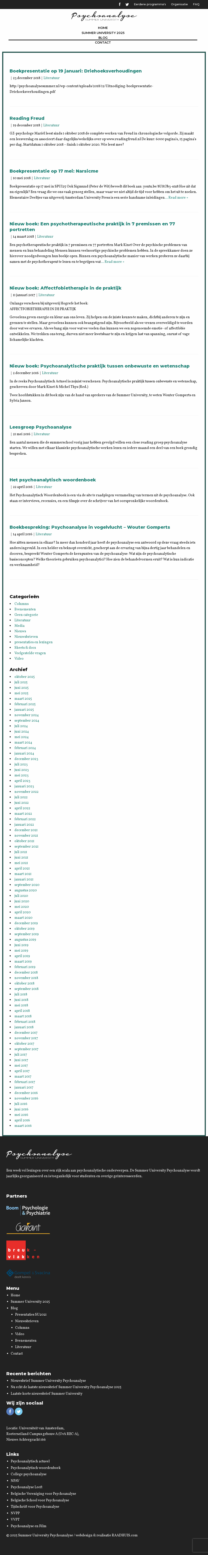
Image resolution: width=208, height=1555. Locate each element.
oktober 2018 (24, 983)
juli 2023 (21, 764)
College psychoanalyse (29, 1474)
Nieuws (20, 631)
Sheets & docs (25, 647)
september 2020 (26, 885)
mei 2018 (21, 1005)
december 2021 (26, 830)
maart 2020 (23, 917)
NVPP (15, 1513)
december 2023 (26, 759)
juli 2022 (21, 797)
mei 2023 (21, 775)
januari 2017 (23, 1087)
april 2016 (22, 1120)
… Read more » (176, 197)
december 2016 (26, 1093)
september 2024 (26, 720)
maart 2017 (22, 1076)
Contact (103, 42)
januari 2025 (24, 709)
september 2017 (26, 1049)
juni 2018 (21, 1000)
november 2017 (26, 1038)
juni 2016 (21, 1109)
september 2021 (26, 846)
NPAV (15, 1481)
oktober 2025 (24, 677)
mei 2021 (21, 863)
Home (103, 28)
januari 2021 (23, 879)
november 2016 (26, 1098)
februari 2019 (24, 967)
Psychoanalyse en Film (28, 1526)
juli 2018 (20, 994)
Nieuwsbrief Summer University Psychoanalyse (48, 1380)
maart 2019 (23, 961)
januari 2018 (23, 1027)
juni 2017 (21, 1060)
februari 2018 (24, 1022)
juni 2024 (21, 731)
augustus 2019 (25, 939)
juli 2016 (20, 1104)
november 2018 (26, 978)
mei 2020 (21, 907)
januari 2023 (24, 786)
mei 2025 (21, 693)
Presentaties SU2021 (31, 1314)
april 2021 (22, 868)
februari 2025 (25, 704)
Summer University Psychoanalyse (45, 1535)
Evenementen (25, 609)
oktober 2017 (24, 1043)
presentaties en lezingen (33, 642)
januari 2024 (24, 753)
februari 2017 (24, 1082)
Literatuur (52, 78)
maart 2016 (23, 1126)
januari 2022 (24, 824)
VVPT (15, 1519)
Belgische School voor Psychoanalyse (40, 1500)
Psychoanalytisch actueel (30, 1461)
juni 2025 (21, 688)
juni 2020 (21, 901)
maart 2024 (23, 742)
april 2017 (22, 1071)
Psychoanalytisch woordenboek (36, 1468)
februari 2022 (25, 819)
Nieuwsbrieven (26, 636)
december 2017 (26, 1032)
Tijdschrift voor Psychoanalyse (35, 1506)
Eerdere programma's (150, 4)
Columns (21, 604)
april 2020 (22, 912)
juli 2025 (21, 682)
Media (19, 626)
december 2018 (26, 972)
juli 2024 (21, 726)
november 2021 (26, 835)
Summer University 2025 (103, 33)
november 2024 (26, 715)
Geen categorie (26, 615)
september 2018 (26, 989)
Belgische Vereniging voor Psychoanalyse (43, 1493)
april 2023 (22, 781)
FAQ (196, 4)
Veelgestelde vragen (30, 653)
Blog (103, 38)
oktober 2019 (24, 928)
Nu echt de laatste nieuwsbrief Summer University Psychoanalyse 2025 (66, 1387)
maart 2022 (23, 813)
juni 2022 (21, 802)
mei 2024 (21, 737)
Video (19, 658)
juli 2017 (20, 1054)
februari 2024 (25, 748)
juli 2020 (21, 896)
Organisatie (179, 4)
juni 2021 (21, 857)
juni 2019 (21, 945)
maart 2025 (23, 698)
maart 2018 (22, 1016)
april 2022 (22, 808)
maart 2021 (22, 874)
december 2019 (26, 923)
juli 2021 (20, 852)
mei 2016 (21, 1115)
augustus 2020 (25, 890)
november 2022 (26, 792)
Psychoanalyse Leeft (26, 1487)
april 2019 (22, 956)
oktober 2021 (24, 841)
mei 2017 (21, 1065)
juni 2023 (21, 770)
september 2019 (26, 934)
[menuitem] (103, 27)
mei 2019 (21, 950)
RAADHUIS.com (125, 1535)
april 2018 (22, 1011)
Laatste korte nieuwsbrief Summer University (46, 1393)
